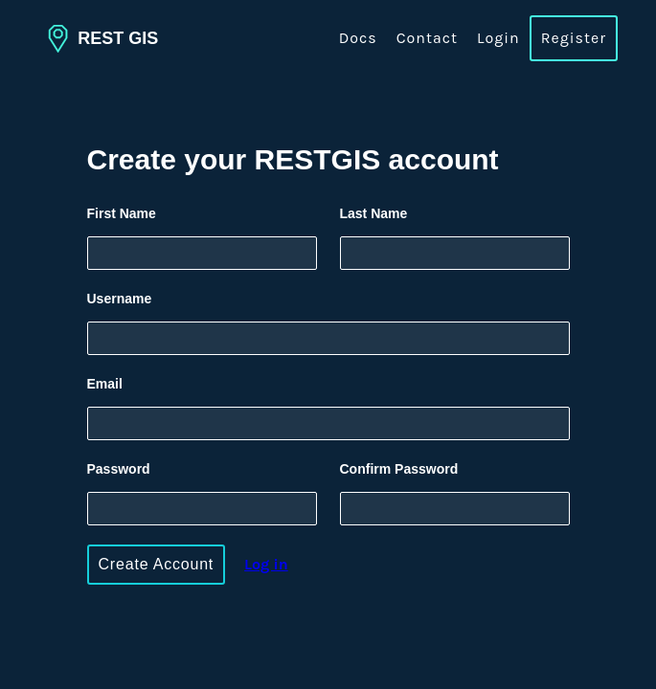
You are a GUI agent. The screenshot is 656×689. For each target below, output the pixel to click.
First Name (121, 213)
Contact (427, 38)
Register (573, 38)
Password (118, 469)
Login (498, 38)
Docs (358, 38)
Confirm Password (399, 469)
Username (119, 298)
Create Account (157, 564)
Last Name (374, 213)
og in (266, 564)
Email (105, 383)
